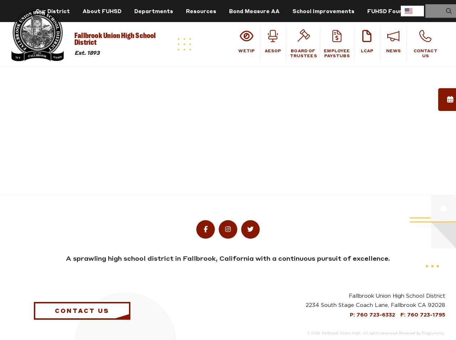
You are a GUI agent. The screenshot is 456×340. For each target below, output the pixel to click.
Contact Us (425, 44)
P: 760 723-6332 (373, 315)
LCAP (367, 41)
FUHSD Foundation (394, 11)
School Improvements (323, 11)
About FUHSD (102, 11)
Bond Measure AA (254, 11)
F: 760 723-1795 (422, 315)
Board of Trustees (303, 44)
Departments (153, 11)
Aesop (273, 41)
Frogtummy (433, 333)
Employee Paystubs (337, 44)
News (393, 41)
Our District (53, 11)
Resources (201, 11)
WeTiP (246, 41)
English (408, 11)
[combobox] (412, 11)
